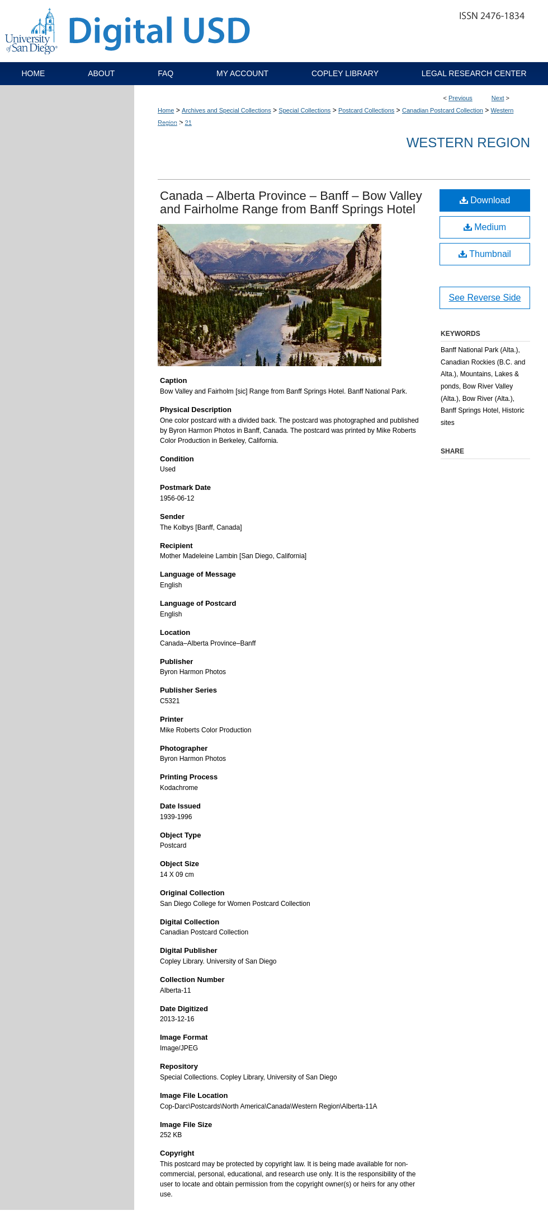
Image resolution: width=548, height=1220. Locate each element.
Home (166, 110)
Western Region (468, 142)
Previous (460, 98)
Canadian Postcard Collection (442, 110)
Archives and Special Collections (226, 110)
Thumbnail (485, 254)
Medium (485, 227)
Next (498, 98)
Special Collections (304, 110)
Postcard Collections (366, 110)
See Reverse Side (485, 297)
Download (485, 200)
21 (188, 122)
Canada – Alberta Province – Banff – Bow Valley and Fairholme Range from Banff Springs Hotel (291, 202)
